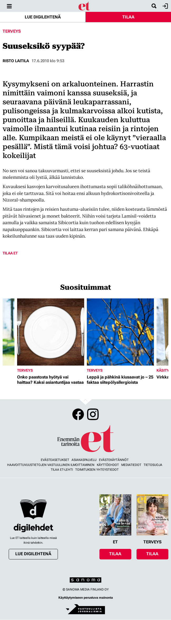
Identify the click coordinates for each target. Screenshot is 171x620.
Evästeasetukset (55, 460)
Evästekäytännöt (114, 460)
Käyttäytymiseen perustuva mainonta (85, 597)
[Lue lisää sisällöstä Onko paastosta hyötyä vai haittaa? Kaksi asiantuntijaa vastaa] (50, 332)
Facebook (78, 414)
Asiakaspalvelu (84, 460)
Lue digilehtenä (43, 16)
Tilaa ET (10, 253)
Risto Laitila (16, 60)
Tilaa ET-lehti (62, 469)
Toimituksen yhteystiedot (97, 469)
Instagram (93, 414)
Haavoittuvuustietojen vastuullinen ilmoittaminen (50, 465)
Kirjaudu (164, 6)
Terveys (12, 31)
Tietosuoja (153, 465)
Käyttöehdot (108, 465)
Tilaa (128, 16)
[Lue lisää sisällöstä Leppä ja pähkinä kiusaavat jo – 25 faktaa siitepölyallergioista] (120, 332)
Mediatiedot (131, 465)
